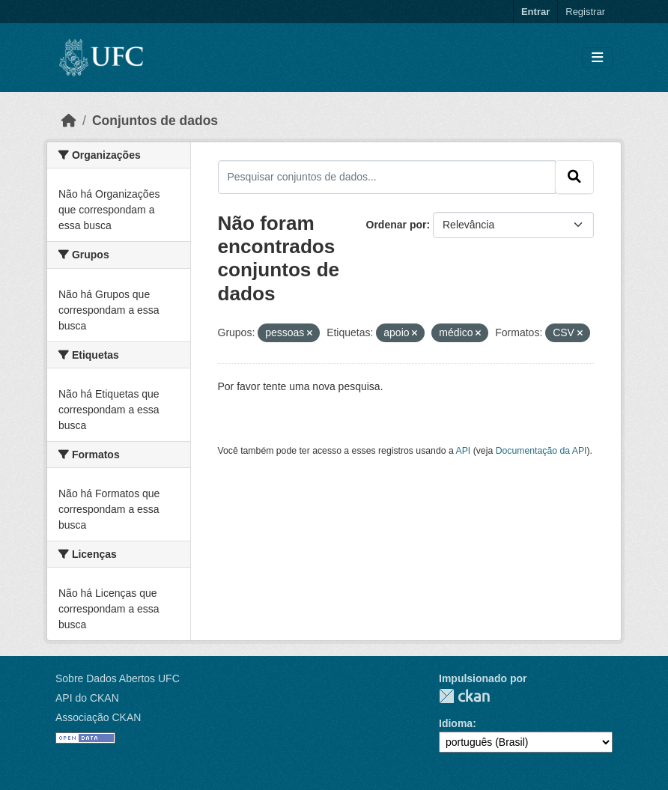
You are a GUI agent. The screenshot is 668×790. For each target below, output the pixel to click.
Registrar (585, 11)
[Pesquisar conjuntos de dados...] (387, 176)
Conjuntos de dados (155, 120)
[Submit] (574, 176)
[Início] (68, 120)
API (463, 451)
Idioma (456, 723)
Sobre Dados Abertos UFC (117, 678)
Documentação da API (541, 451)
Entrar (535, 11)
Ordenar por (396, 225)
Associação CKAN (98, 717)
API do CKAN (87, 698)
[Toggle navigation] (597, 58)
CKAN (464, 696)
